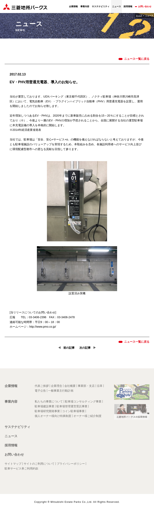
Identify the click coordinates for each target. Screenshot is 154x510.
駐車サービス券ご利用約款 (21, 468)
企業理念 (56, 385)
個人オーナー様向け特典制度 (53, 416)
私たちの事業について (49, 401)
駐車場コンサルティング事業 (83, 401)
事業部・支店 (86, 385)
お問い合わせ (144, 6)
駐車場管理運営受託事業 (72, 406)
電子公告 (40, 390)
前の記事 (69, 347)
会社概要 (70, 385)
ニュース (11, 436)
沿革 (99, 385)
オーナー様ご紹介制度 (87, 416)
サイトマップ (13, 463)
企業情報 (73, 6)
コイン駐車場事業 (73, 411)
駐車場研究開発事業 (47, 411)
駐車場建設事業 (44, 406)
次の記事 (85, 347)
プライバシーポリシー (71, 463)
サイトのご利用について (39, 463)
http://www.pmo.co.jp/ (42, 326)
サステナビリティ (100, 6)
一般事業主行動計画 (60, 390)
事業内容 (84, 6)
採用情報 (128, 6)
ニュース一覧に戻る (136, 58)
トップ (139, 15)
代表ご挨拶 (42, 385)
